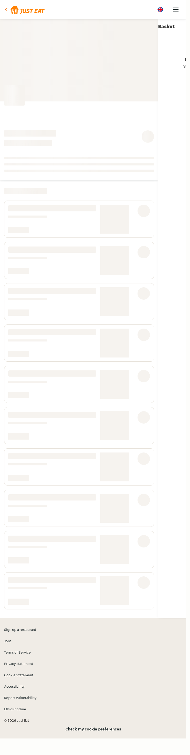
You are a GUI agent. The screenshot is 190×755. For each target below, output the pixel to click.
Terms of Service (17, 652)
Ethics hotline (15, 709)
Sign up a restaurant (20, 629)
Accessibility (14, 686)
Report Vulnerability (20, 697)
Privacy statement (18, 663)
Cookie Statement (18, 675)
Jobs (7, 641)
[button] (24, 9)
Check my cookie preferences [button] (93, 729)
